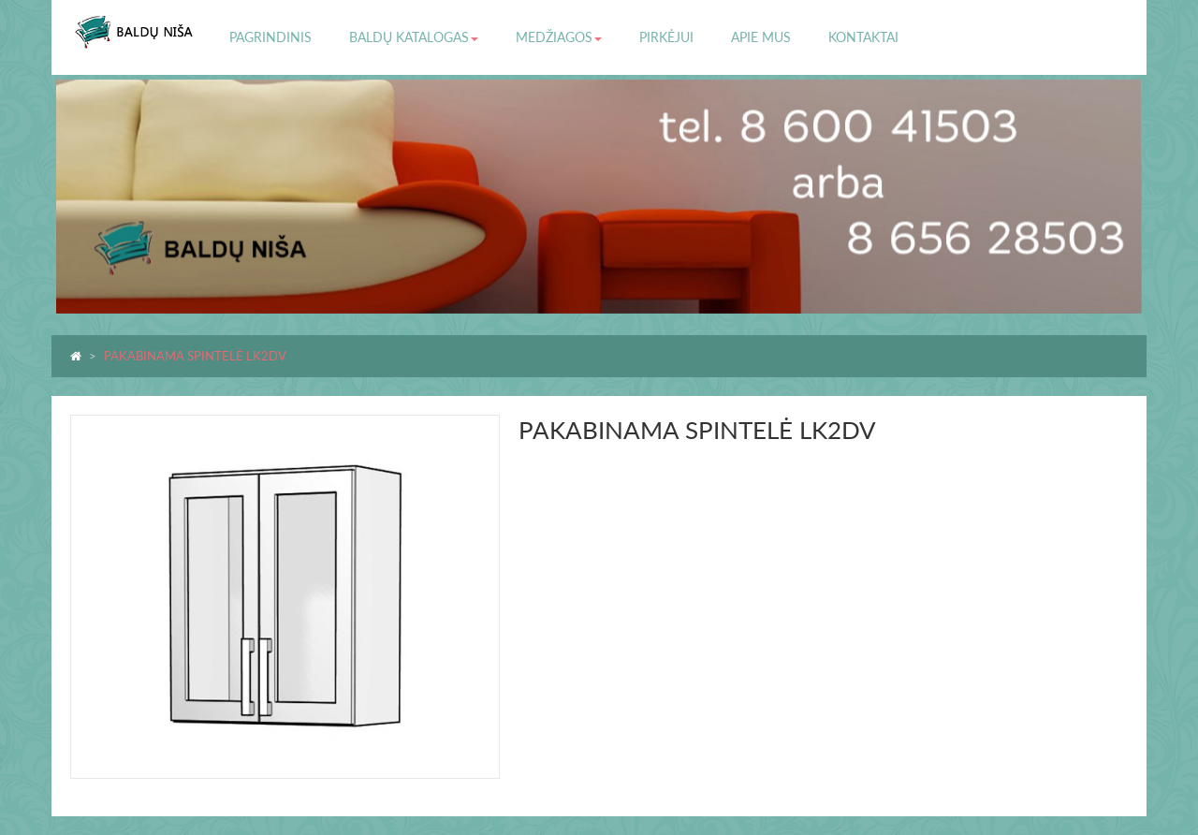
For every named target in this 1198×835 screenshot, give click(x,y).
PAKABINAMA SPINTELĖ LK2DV (195, 355)
